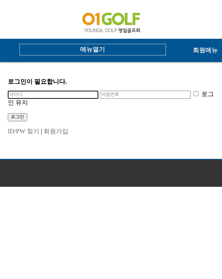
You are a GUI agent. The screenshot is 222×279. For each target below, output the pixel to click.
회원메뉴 (205, 50)
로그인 (17, 117)
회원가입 (56, 131)
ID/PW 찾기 (23, 131)
